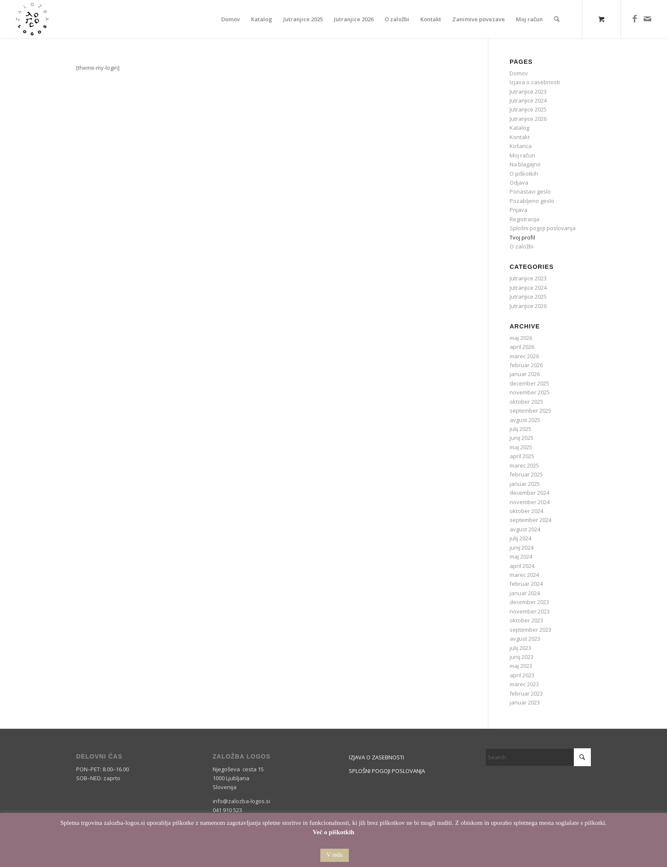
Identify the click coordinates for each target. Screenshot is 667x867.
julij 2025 (520, 429)
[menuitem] (230, 19)
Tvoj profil (522, 237)
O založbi (521, 246)
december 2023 (529, 602)
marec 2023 (524, 684)
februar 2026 (526, 365)
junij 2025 (521, 438)
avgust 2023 (525, 638)
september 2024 (530, 520)
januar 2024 (525, 593)
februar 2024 (526, 584)
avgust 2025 (525, 420)
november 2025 (530, 392)
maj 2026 (521, 338)
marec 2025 (524, 465)
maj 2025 (521, 447)
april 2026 (522, 347)
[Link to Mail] (647, 18)
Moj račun (522, 155)
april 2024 (522, 566)
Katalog (519, 127)
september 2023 (530, 629)
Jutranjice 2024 (528, 100)
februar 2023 (526, 693)
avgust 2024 (525, 529)
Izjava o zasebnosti (535, 82)
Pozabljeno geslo (532, 201)
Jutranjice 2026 (528, 119)
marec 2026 (524, 356)
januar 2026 (525, 374)
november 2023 (530, 611)
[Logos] (32, 19)
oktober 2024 (526, 511)
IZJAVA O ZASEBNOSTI (376, 757)
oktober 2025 (526, 401)
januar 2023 (525, 702)
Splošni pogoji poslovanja (543, 228)
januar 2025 (525, 484)
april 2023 (522, 675)
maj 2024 (521, 556)
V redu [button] (334, 855)
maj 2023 (521, 666)
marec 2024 (524, 575)
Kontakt (520, 137)
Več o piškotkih (333, 832)
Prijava (518, 210)
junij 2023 (521, 657)
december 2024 (529, 492)
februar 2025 (526, 474)
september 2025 (530, 410)
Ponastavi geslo (530, 191)
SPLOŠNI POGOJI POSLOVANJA (387, 771)
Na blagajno (525, 164)
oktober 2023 (526, 620)
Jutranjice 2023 (528, 91)
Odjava (519, 182)
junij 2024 (521, 547)
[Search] (556, 19)
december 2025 (529, 383)
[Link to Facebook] (634, 18)
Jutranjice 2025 (528, 109)
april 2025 (522, 456)
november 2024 (530, 502)
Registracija (524, 219)
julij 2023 (520, 648)
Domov (519, 73)
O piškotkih (524, 173)
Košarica (521, 146)
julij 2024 (520, 538)
